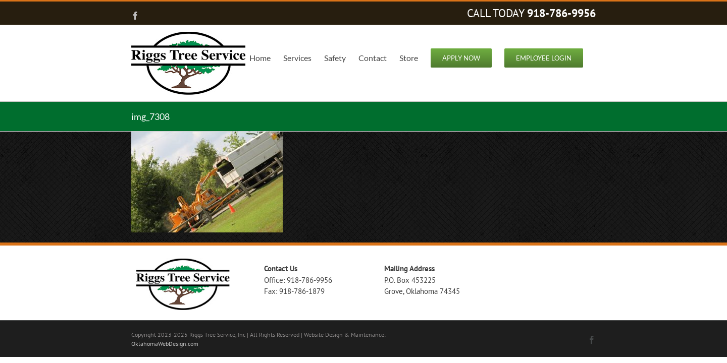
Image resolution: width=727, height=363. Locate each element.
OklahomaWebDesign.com (164, 343)
